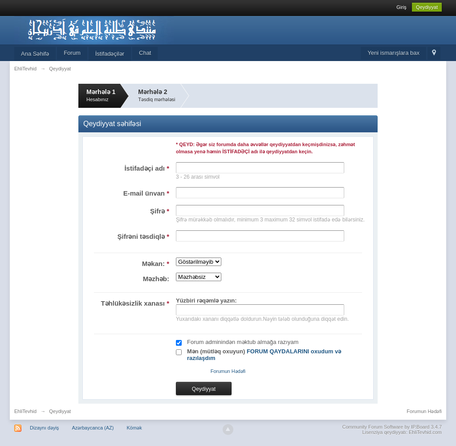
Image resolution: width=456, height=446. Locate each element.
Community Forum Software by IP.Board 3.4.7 (392, 427)
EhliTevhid (25, 411)
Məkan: (155, 263)
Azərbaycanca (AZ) (93, 427)
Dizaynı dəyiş (44, 427)
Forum (72, 52)
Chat (145, 52)
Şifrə (159, 211)
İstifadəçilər (109, 53)
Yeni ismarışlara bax (393, 52)
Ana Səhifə (35, 53)
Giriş (401, 7)
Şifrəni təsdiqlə (143, 236)
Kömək (134, 427)
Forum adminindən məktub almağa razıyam (242, 342)
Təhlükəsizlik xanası (135, 303)
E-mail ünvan (146, 193)
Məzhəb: (156, 278)
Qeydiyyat (427, 7)
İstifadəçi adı (146, 168)
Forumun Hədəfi (228, 371)
